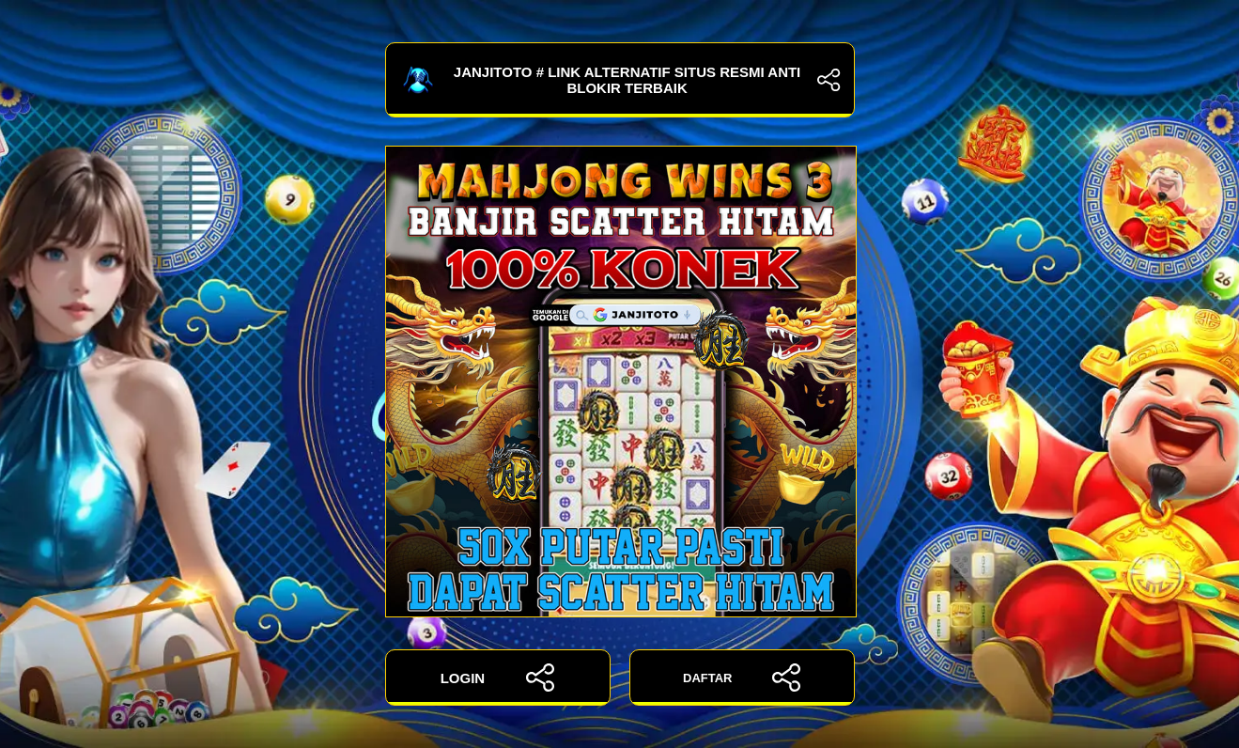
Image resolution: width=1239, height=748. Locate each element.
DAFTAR (741, 677)
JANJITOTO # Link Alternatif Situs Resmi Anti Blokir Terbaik (620, 79)
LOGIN (498, 677)
